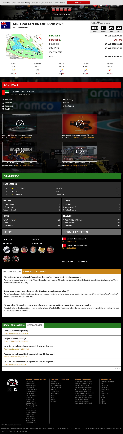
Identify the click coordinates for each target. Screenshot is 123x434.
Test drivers (82, 261)
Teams (66, 200)
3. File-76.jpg (67, 225)
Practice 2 (54, 40)
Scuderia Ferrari (56, 387)
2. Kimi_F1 (7, 223)
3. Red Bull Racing (69, 210)
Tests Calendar (68, 261)
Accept (78, 3)
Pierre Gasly (30, 393)
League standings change (15, 338)
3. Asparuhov (8, 225)
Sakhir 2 (70, 245)
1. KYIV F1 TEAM (9, 220)
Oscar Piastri (30, 384)
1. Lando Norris (8, 204)
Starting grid (55, 52)
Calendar (103, 403)
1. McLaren (67, 204)
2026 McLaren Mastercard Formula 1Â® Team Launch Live (78, 136)
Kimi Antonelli (30, 401)
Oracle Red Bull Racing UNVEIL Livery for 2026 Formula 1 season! (18, 165)
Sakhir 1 (70, 239)
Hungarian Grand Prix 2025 (83, 403)
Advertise (104, 387)
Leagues (67, 216)
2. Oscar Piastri (8, 207)
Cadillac (53, 401)
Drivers (7, 200)
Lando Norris (30, 382)
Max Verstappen (31, 385)
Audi (52, 397)
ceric (57, 191)
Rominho (59, 188)
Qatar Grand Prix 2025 (82, 385)
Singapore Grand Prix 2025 (83, 395)
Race (51, 56)
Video (102, 399)
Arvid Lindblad (30, 418)
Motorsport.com (12, 272)
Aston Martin (55, 393)
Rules (102, 384)
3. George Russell (9, 210)
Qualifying (54, 48)
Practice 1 (54, 36)
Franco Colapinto (31, 395)
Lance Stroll (30, 407)
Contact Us (104, 385)
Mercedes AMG (55, 384)
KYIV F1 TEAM (20, 188)
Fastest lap (69, 106)
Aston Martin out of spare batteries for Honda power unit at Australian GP (36, 291)
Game (6, 216)
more (117, 368)
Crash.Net (28, 272)
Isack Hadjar (30, 387)
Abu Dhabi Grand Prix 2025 (23, 91)
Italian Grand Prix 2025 (82, 399)
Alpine (53, 399)
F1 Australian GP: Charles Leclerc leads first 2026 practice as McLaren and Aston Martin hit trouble (47, 305)
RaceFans (41, 272)
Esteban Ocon (30, 420)
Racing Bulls (55, 391)
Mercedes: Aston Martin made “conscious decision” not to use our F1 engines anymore (42, 277)
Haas (52, 395)
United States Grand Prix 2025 (84, 393)
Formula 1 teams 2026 (60, 380)
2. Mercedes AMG (69, 207)
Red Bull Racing (56, 385)
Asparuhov (19, 194)
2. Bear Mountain (69, 223)
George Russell (31, 403)
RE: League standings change (17, 331)
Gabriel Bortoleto (31, 389)
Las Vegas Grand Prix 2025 (83, 387)
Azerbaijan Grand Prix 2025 (83, 397)
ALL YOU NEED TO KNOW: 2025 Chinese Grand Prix (77, 164)
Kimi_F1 (18, 191)
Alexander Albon (31, 413)
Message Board (34, 325)
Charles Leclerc (31, 409)
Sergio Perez (30, 397)
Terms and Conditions (108, 382)
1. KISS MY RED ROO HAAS (73, 220)
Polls (102, 395)
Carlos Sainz (30, 415)
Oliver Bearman (31, 422)
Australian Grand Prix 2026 (38, 24)
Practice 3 (54, 44)
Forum (103, 397)
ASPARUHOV (60, 194)
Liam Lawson (30, 416)
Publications (18, 325)
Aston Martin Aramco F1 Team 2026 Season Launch (17, 136)
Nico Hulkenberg (31, 391)
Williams (53, 389)
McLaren (53, 382)
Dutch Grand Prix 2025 (82, 401)
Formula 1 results (83, 380)
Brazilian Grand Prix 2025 (83, 389)
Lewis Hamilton (31, 411)
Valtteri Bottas (30, 399)
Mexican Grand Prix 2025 (83, 391)
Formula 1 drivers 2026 (36, 380)
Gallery (103, 401)
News (6, 325)
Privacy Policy (105, 389)
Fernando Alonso (31, 405)
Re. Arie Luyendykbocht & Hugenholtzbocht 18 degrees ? (29, 346)
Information (106, 380)
